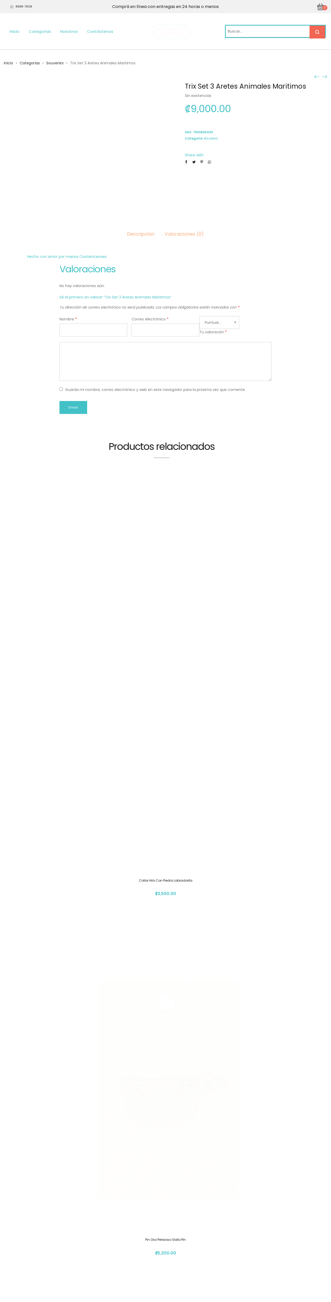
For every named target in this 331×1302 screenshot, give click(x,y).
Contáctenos (100, 31)
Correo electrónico (150, 319)
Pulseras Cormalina (165, 949)
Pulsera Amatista (165, 1147)
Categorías (40, 31)
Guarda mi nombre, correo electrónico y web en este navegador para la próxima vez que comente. (155, 389)
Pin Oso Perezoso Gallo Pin (165, 752)
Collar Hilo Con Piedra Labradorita (165, 638)
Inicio (14, 31)
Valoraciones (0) (184, 234)
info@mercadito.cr (250, 1246)
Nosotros (69, 31)
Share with (194, 155)
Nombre (68, 319)
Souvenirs (55, 63)
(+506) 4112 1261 (247, 1236)
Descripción (140, 234)
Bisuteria (211, 138)
